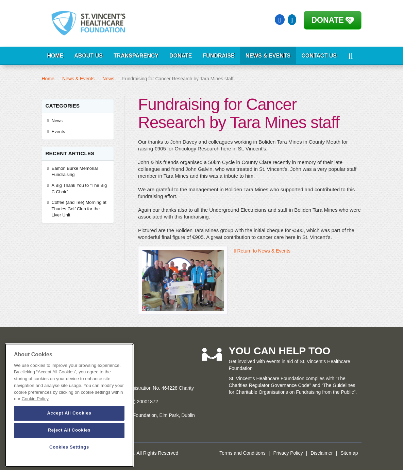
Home (55, 56)
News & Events (268, 56)
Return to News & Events (262, 251)
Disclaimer (321, 453)
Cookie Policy (35, 398)
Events (58, 131)
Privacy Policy (288, 453)
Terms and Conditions (242, 453)
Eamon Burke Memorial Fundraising (75, 171)
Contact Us (319, 56)
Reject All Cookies (69, 430)
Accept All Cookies (69, 413)
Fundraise (219, 56)
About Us (88, 56)
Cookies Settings (69, 447)
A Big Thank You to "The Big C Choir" (79, 188)
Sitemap (349, 453)
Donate (328, 20)
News (108, 78)
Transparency (136, 56)
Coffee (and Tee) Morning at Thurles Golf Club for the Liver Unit (79, 208)
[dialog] (69, 405)
